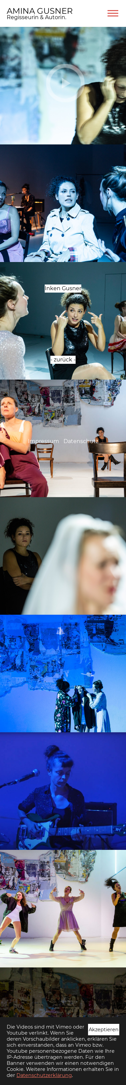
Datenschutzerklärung (44, 1075)
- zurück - (63, 359)
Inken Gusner (63, 288)
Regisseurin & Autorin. (36, 17)
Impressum (43, 441)
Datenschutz (81, 441)
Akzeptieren (104, 1030)
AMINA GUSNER (40, 11)
